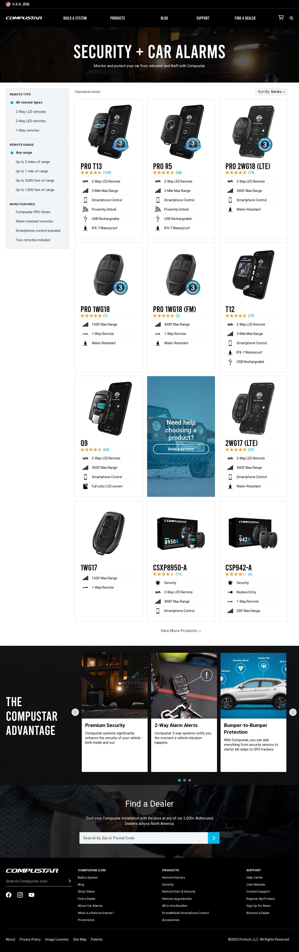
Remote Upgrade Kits (177, 898)
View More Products (181, 631)
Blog (164, 18)
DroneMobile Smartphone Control (185, 913)
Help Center (254, 877)
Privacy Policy (30, 940)
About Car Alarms (90, 905)
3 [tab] (189, 780)
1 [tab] (179, 780)
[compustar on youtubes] (31, 895)
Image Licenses (57, 940)
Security (167, 884)
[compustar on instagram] (20, 895)
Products (119, 18)
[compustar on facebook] (8, 895)
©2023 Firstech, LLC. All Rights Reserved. (259, 940)
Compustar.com (92, 870)
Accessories (170, 920)
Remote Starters (173, 877)
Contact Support (258, 891)
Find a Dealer (245, 18)
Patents (97, 940)
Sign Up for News (258, 905)
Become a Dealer (258, 913)
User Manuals (255, 884)
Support (204, 18)
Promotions (86, 920)
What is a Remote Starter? (96, 913)
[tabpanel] (115, 712)
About (10, 940)
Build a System (75, 18)
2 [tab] (184, 780)
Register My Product (260, 898)
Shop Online (86, 891)
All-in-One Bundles (174, 905)
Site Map (79, 940)
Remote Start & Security (178, 891)
